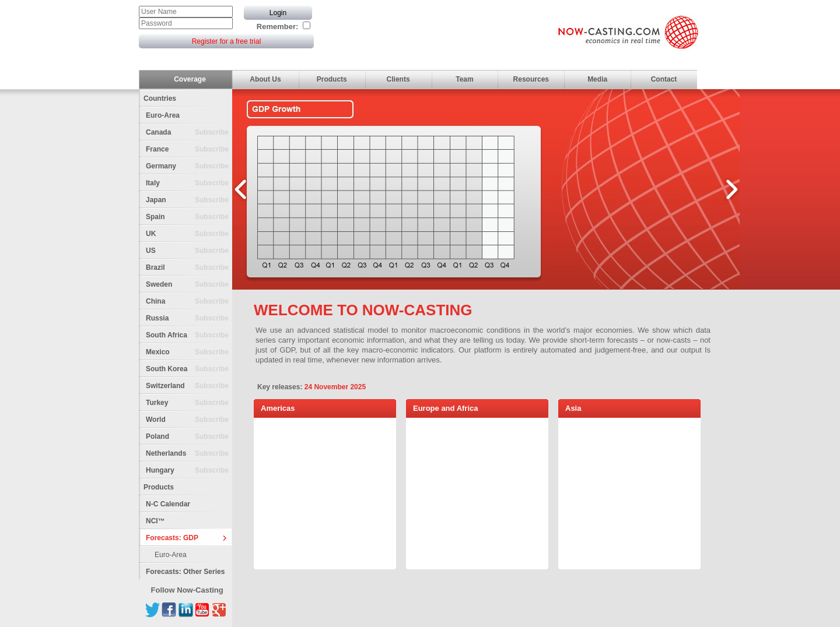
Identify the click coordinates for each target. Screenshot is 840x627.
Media (597, 79)
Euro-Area (163, 115)
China (189, 302)
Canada (189, 133)
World (189, 420)
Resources (531, 79)
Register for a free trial (226, 41)
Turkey (189, 403)
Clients (398, 79)
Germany (189, 166)
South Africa (189, 335)
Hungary (189, 470)
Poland (189, 437)
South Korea (189, 369)
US (189, 251)
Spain (189, 217)
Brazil (189, 268)
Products (332, 79)
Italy (189, 183)
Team (464, 79)
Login (278, 13)
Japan (189, 200)
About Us (265, 79)
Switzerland (189, 386)
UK (189, 234)
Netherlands (189, 454)
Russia (189, 318)
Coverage (190, 79)
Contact (664, 79)
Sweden (189, 285)
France (189, 149)
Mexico (189, 352)
